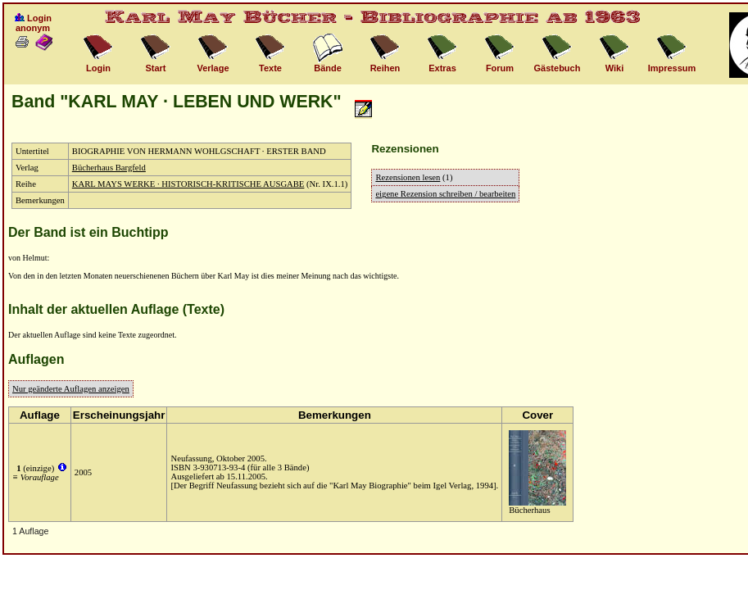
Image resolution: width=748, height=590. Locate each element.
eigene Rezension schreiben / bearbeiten (445, 193)
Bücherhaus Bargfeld (109, 167)
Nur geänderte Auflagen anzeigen (70, 388)
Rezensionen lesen (407, 177)
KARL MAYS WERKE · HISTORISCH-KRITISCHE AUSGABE (188, 183)
